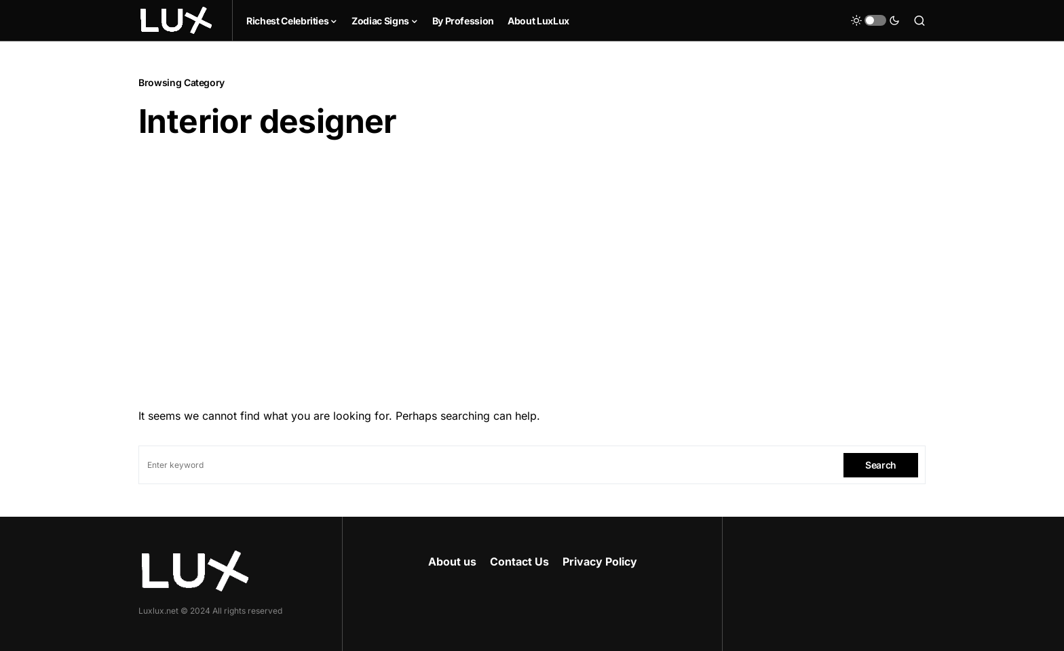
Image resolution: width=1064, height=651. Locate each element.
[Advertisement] (532, 269)
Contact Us (519, 561)
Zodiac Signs (380, 20)
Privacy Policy (600, 561)
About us (452, 561)
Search (880, 465)
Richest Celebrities (287, 20)
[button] (875, 20)
